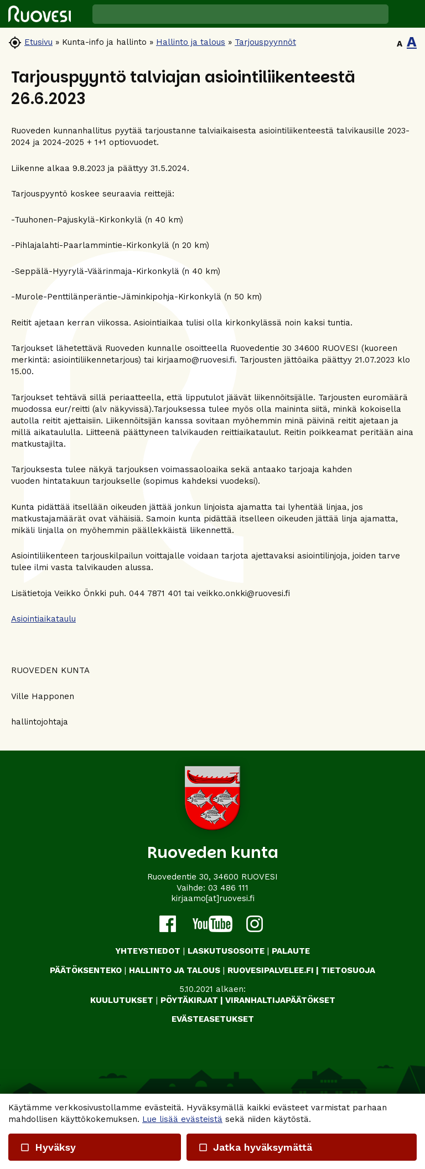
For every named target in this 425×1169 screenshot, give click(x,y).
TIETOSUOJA (348, 970)
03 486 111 (228, 888)
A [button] (399, 44)
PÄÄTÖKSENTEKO (86, 970)
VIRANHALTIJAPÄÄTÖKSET (280, 1000)
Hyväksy (48, 1147)
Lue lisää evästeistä (182, 1119)
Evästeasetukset (213, 1019)
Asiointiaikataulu (43, 619)
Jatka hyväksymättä (255, 1147)
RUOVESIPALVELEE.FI (270, 970)
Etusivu (38, 42)
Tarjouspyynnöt (265, 42)
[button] (407, 13)
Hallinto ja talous (190, 42)
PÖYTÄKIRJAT (189, 1000)
